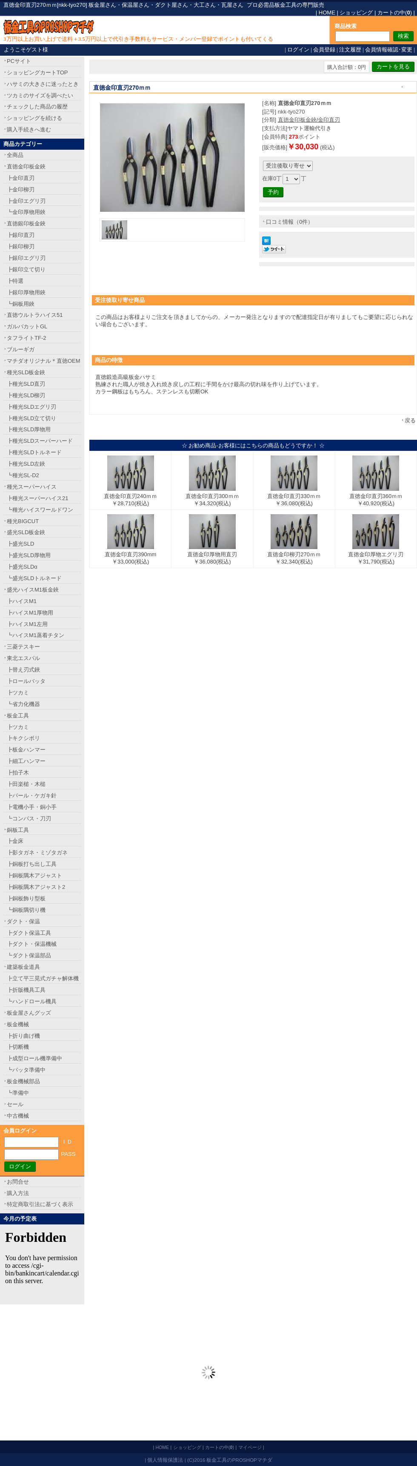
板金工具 (18, 715)
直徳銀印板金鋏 (26, 223)
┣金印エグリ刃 (26, 201)
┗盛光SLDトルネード (34, 578)
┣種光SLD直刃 (26, 384)
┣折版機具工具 (26, 990)
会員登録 (324, 49)
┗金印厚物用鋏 (26, 212)
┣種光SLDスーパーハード (40, 441)
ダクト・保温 (23, 921)
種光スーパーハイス (32, 487)
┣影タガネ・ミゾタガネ (37, 852)
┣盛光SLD (20, 544)
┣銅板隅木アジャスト (34, 875)
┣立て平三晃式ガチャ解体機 (43, 978)
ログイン (298, 49)
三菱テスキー (23, 646)
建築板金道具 (23, 967)
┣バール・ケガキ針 (32, 795)
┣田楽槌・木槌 (26, 784)
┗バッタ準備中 (26, 1070)
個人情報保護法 (165, 1460)
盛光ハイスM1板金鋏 (33, 589)
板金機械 (18, 1024)
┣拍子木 (18, 772)
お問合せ (18, 1181)
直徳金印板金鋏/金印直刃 (309, 120)
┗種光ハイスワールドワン (40, 510)
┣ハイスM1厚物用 (30, 612)
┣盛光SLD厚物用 (29, 555)
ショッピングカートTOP (37, 72)
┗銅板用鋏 (20, 304)
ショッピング (356, 12)
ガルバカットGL (27, 326)
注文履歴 (350, 49)
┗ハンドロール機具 (32, 1001)
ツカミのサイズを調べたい (40, 95)
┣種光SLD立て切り (31, 418)
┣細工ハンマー (26, 761)
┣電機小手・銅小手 (32, 807)
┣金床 (15, 841)
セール (15, 1104)
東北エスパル (23, 658)
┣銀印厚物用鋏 (26, 292)
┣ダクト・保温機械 (32, 944)
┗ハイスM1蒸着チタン (35, 635)
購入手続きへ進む (29, 129)
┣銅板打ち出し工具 (32, 864)
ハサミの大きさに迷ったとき (43, 84)
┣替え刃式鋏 (23, 669)
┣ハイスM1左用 (27, 624)
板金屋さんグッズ (29, 1013)
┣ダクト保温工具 (29, 933)
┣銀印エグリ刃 (26, 258)
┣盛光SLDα (22, 567)
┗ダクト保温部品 (29, 955)
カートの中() (394, 12)
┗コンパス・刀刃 (29, 818)
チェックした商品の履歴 (37, 106)
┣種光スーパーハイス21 (37, 498)
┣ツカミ (18, 692)
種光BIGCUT (23, 521)
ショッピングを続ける (34, 118)
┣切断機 (18, 1047)
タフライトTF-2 (26, 338)
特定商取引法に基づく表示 (40, 1204)
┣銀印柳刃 (20, 246)
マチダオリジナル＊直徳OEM (43, 361)
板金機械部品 (23, 1081)
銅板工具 (18, 830)
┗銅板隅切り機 (26, 910)
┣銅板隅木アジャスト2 (36, 887)
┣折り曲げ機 (23, 1036)
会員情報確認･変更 (388, 49)
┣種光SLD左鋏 (26, 464)
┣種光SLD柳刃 (26, 395)
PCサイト (19, 61)
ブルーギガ (20, 349)
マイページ (250, 1447)
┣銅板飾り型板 (26, 898)
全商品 (15, 155)
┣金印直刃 (20, 178)
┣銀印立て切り (26, 269)
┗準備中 (18, 1093)
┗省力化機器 (23, 704)
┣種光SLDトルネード (34, 452)
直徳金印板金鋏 (26, 166)
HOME (327, 12)
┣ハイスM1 (22, 601)
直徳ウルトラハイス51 (35, 315)
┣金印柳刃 (20, 189)
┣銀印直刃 (20, 235)
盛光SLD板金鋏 (26, 532)
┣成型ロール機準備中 (34, 1058)
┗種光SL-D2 (23, 475)
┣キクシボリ (23, 738)
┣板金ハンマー (26, 749)
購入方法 (18, 1193)
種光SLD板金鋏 (26, 372)
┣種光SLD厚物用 (29, 429)
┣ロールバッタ (26, 681)
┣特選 (15, 281)
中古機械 (18, 1116)
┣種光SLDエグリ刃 (31, 407)
